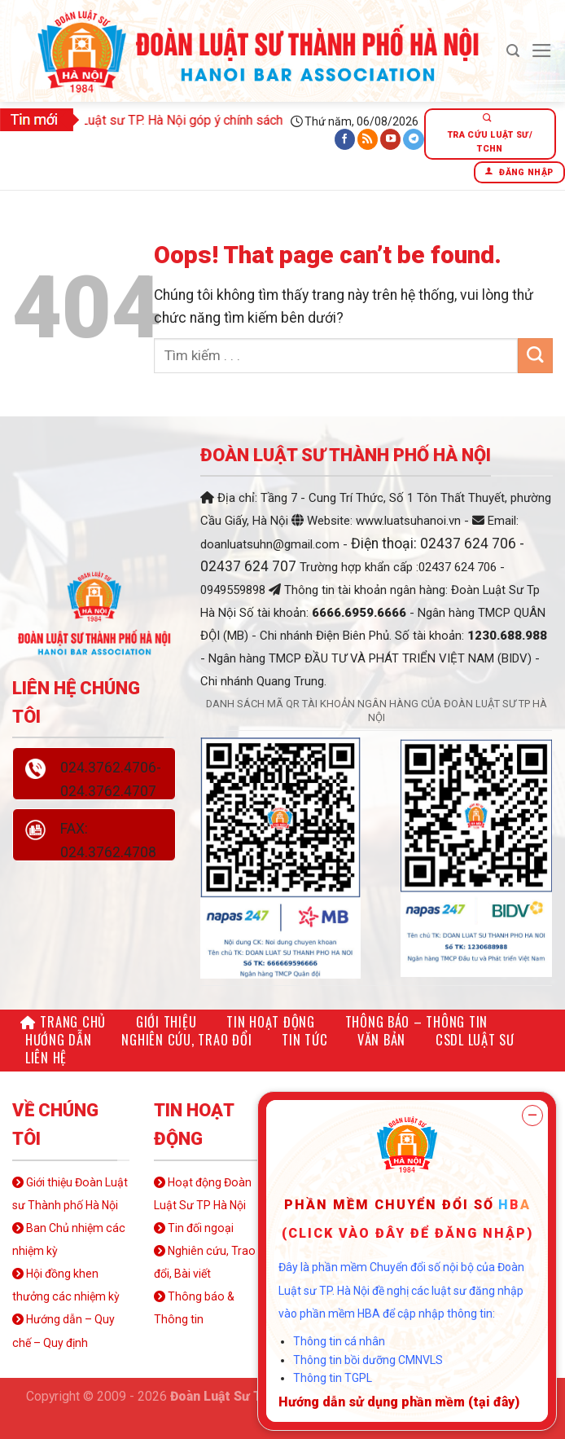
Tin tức (304, 1039)
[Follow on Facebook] (345, 140)
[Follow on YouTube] (390, 140)
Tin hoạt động (270, 1021)
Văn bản (381, 1039)
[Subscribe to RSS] (368, 140)
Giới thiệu (166, 1021)
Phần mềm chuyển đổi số (389, 1204)
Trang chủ (63, 1021)
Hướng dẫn (58, 1039)
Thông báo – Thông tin (416, 1021)
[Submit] (535, 355)
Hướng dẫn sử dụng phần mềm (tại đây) (398, 1402)
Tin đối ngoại (194, 1227)
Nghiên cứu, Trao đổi (186, 1039)
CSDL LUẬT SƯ (475, 1039)
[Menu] (542, 50)
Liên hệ (46, 1057)
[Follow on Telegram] (413, 140)
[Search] (512, 51)
